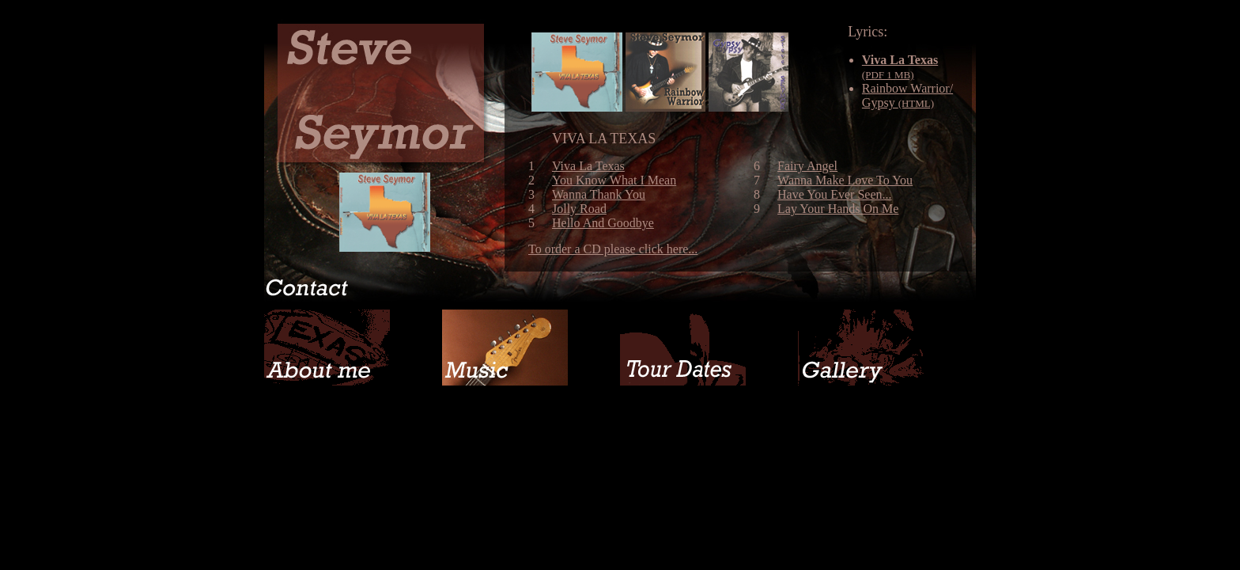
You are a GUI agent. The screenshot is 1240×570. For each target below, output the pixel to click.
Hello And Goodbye (603, 223)
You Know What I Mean (614, 180)
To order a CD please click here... (613, 249)
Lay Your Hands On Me (837, 208)
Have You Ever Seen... (834, 194)
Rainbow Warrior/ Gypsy (907, 95)
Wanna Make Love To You (845, 180)
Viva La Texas (588, 166)
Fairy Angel (807, 166)
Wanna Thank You (598, 194)
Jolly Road (579, 208)
